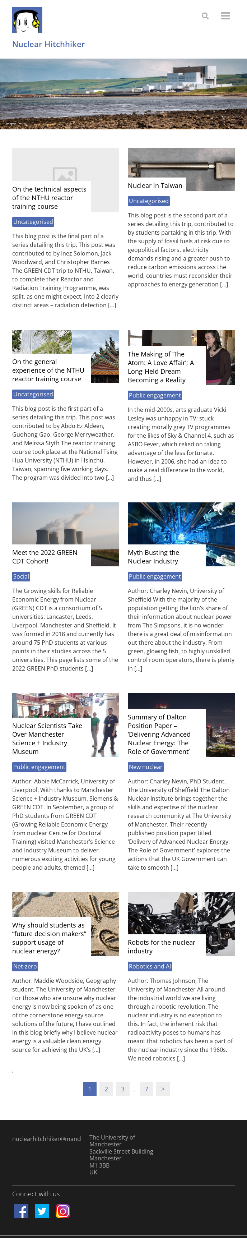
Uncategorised (33, 222)
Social (21, 576)
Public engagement (155, 395)
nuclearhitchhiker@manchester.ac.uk (46, 1139)
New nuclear (146, 767)
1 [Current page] (90, 1089)
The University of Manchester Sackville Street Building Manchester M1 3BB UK (121, 1155)
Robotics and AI (150, 966)
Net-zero (25, 966)
